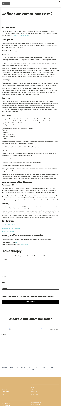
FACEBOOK (7, 403)
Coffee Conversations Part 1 (21, 35)
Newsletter (24, 244)
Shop (32, 387)
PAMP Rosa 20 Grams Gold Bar (11, 369)
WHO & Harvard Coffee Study (11, 228)
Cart (32, 389)
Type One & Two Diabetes (10, 225)
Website (4, 288)
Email (4, 282)
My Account (34, 394)
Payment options (36, 404)
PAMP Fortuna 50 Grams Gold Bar (50, 369)
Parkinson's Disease (8, 231)
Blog (16, 242)
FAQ (3, 394)
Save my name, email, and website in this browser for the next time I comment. (28, 297)
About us (4, 389)
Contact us (5, 391)
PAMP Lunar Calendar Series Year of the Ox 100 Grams (30, 369)
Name (4, 276)
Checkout (34, 392)
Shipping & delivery (36, 402)
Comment (5, 259)
